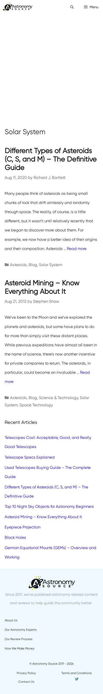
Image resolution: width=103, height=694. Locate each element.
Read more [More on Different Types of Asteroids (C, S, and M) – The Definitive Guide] (77, 248)
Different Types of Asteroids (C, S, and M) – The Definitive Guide (51, 159)
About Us (11, 620)
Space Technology (36, 405)
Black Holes (15, 537)
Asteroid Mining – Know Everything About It (42, 287)
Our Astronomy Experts (21, 629)
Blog (33, 264)
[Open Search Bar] (72, 7)
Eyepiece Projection (22, 527)
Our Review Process (18, 639)
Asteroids (18, 264)
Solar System (50, 264)
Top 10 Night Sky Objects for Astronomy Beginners (49, 506)
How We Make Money (19, 648)
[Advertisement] (51, 67)
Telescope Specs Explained (30, 457)
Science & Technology (58, 397)
